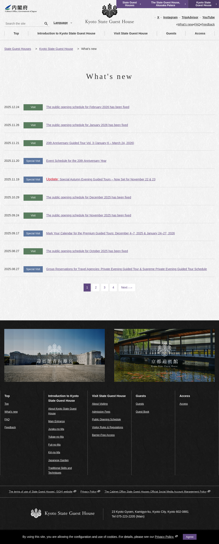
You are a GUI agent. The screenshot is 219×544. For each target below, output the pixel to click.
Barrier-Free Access (103, 435)
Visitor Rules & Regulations (107, 427)
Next (124, 287)
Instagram (170, 17)
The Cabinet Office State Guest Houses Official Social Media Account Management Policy (155, 491)
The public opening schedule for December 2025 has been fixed (88, 197)
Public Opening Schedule (106, 419)
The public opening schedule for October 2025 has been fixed (87, 251)
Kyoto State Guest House (56, 49)
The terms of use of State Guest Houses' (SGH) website (41, 491)
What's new (185, 24)
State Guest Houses (17, 49)
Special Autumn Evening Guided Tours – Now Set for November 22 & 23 (100, 179)
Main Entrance (56, 421)
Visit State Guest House (126, 33)
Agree (190, 536)
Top (11, 33)
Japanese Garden (58, 460)
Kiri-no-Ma (54, 452)
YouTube (208, 17)
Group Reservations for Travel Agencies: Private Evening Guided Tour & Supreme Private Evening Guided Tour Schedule (126, 269)
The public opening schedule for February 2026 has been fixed (87, 107)
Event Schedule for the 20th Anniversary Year (76, 160)
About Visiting (100, 403)
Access (195, 33)
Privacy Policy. (166, 536)
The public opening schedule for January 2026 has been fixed (87, 125)
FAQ (197, 24)
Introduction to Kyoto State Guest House (61, 33)
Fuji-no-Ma (54, 444)
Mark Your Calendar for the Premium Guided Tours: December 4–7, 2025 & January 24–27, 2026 (110, 233)
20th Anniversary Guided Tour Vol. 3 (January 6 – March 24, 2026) (90, 143)
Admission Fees (101, 411)
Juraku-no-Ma (56, 429)
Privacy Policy (88, 491)
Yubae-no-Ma (56, 436)
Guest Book (142, 411)
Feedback (208, 24)
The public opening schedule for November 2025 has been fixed (88, 215)
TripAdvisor (190, 17)
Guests (166, 33)
